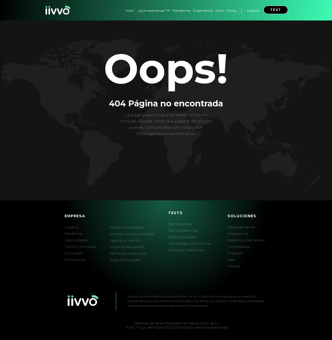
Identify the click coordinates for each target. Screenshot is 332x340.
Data (219, 10)
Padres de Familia (241, 227)
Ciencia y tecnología (80, 246)
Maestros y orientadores (246, 240)
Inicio (130, 10)
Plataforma (181, 10)
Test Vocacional (180, 224)
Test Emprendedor (182, 237)
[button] (153, 10)
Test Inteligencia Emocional (189, 243)
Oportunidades (76, 240)
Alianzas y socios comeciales (132, 234)
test (275, 10)
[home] (57, 10)
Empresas (235, 253)
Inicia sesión (74, 253)
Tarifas (231, 10)
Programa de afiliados (126, 227)
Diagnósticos (203, 10)
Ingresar (253, 10)
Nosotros (71, 227)
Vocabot (233, 266)
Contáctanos (75, 259)
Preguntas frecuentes (127, 247)
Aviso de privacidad (125, 260)
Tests (175, 213)
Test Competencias (183, 230)
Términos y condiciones (128, 253)
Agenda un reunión (125, 240)
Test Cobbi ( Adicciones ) (187, 250)
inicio (202, 121)
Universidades (238, 246)
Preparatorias (237, 234)
